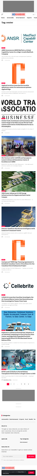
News (3, 47)
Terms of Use (6, 473)
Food (26, 419)
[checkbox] (2, 459)
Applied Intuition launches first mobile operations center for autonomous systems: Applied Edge (16, 87)
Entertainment (13, 419)
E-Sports (21, 419)
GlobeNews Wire (7, 380)
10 (24, 384)
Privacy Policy (21, 471)
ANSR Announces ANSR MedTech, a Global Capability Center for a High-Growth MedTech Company (17, 52)
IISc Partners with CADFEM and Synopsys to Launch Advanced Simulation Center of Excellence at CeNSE (16, 160)
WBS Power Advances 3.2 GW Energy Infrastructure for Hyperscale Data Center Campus (16, 195)
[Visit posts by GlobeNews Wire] (2, 380)
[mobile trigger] (3, 14)
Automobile (5, 419)
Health (4, 369)
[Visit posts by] (2, 60)
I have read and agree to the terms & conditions (13, 460)
